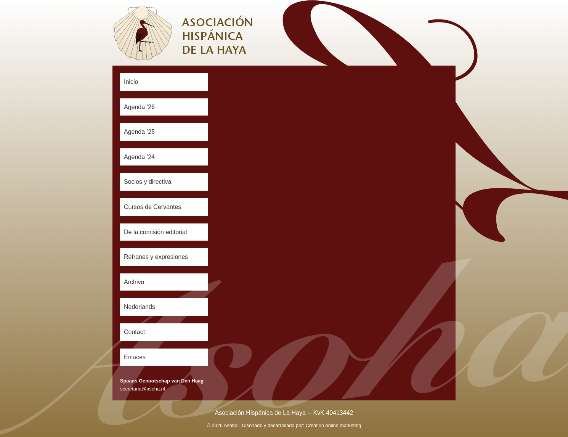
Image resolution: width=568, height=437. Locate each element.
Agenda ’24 (139, 157)
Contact (134, 332)
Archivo (134, 282)
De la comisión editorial (155, 232)
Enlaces (135, 357)
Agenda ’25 (139, 132)
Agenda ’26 (139, 107)
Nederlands (139, 307)
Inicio (131, 82)
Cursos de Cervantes (152, 207)
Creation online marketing (333, 425)
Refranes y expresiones (156, 257)
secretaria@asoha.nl (142, 389)
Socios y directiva (148, 181)
